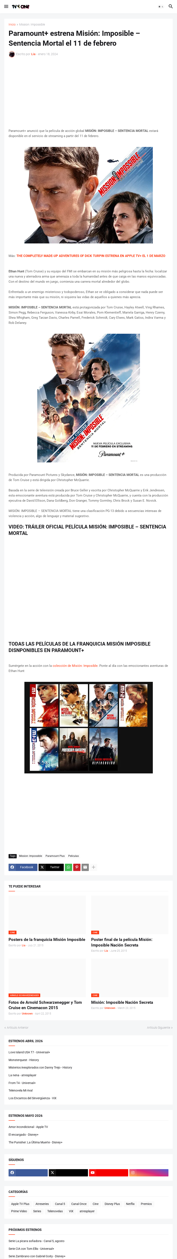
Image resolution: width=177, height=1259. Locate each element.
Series (37, 1211)
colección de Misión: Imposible (75, 666)
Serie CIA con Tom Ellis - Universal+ (31, 1248)
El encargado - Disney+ (24, 1134)
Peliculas (73, 855)
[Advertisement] (88, 93)
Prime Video (19, 1211)
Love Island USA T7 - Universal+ (29, 1052)
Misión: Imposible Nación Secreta (122, 1002)
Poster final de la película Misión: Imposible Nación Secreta (121, 942)
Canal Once (78, 1204)
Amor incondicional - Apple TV (28, 1127)
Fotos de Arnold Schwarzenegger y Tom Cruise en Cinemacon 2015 (45, 1005)
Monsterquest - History (24, 1060)
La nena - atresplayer (22, 1075)
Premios (146, 1204)
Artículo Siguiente (158, 1027)
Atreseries (42, 1204)
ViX (71, 1211)
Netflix (130, 1204)
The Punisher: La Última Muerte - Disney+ (35, 1142)
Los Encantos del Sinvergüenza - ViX (33, 1098)
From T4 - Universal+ (22, 1083)
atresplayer (87, 1211)
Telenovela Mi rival (21, 1090)
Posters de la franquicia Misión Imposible (47, 939)
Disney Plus (112, 1204)
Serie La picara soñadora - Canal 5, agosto (36, 1241)
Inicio (12, 24)
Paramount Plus (55, 855)
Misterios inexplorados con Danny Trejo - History (40, 1067)
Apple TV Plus (20, 1204)
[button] (6, 6)
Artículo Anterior (17, 1027)
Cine (95, 1204)
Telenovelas (55, 1211)
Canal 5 (60, 1204)
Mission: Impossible (32, 24)
